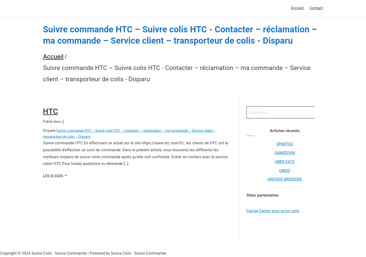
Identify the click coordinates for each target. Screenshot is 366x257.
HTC (50, 111)
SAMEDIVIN (285, 153)
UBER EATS (284, 161)
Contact (316, 8)
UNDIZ (284, 170)
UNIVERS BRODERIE (284, 179)
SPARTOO (284, 144)
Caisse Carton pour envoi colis (273, 211)
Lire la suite (55, 175)
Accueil (297, 8)
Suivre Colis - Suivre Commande (84, 241)
